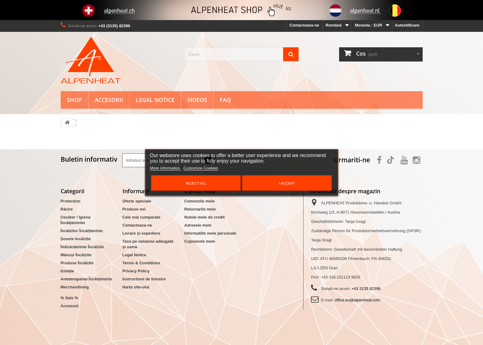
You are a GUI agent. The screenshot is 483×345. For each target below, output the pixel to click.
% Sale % (69, 298)
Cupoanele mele (199, 241)
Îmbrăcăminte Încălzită (82, 247)
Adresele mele (198, 225)
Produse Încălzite (77, 263)
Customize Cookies (200, 168)
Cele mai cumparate (142, 217)
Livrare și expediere (141, 233)
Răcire (67, 209)
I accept (287, 183)
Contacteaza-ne (304, 25)
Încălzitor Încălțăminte (82, 230)
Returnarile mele (200, 209)
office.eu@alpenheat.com (357, 300)
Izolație (67, 271)
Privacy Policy (136, 271)
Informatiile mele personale (210, 233)
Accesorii (109, 100)
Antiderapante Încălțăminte (86, 279)
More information (165, 168)
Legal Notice (155, 100)
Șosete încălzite (76, 238)
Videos (197, 100)
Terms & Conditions (142, 263)
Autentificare (407, 25)
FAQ (225, 100)
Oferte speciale (137, 201)
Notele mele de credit (204, 217)
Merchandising (75, 287)
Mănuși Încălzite (76, 255)
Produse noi (134, 209)
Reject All (196, 183)
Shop (74, 100)
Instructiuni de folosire (144, 279)
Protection (70, 201)
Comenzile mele (199, 201)
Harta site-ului (136, 287)
